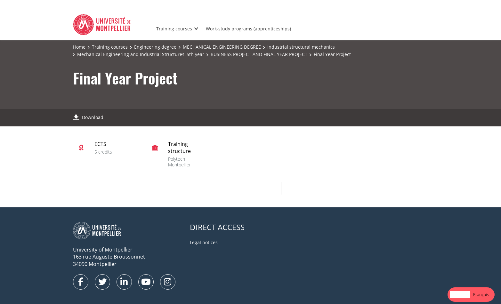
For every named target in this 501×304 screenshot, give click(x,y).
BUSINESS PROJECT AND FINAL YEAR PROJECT (259, 54)
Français (481, 294)
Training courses (174, 29)
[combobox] (460, 294)
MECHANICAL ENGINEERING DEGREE (222, 47)
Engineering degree (155, 47)
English (460, 294)
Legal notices (204, 242)
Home (79, 47)
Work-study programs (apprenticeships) (248, 29)
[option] (481, 294)
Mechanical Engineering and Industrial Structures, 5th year (140, 54)
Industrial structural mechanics (301, 47)
